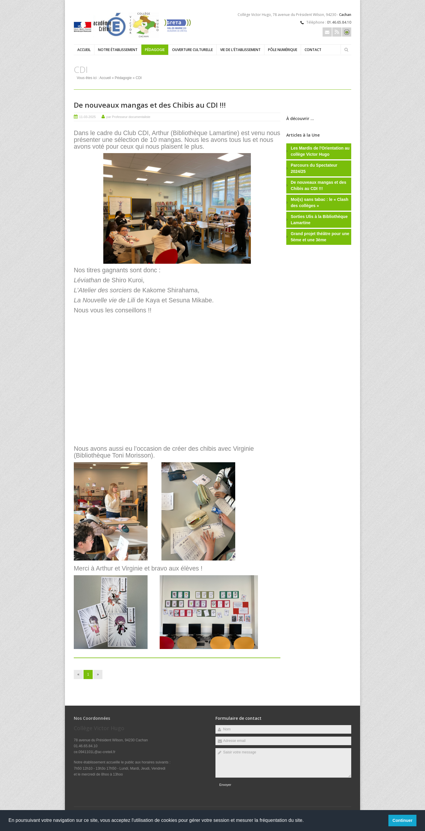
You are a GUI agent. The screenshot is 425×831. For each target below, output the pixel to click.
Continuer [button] (403, 820)
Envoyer (225, 784)
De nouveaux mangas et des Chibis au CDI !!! (150, 105)
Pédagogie (155, 49)
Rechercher (346, 50)
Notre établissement (118, 49)
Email (327, 32)
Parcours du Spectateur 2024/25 (314, 168)
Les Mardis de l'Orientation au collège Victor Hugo (320, 151)
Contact (313, 49)
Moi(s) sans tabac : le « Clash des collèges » (319, 202)
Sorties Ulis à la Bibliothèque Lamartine (319, 219)
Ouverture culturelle (192, 49)
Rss (336, 32)
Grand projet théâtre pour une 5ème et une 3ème (320, 236)
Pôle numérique (282, 49)
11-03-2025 (87, 117)
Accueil (84, 49)
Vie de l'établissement (240, 49)
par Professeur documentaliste (128, 117)
